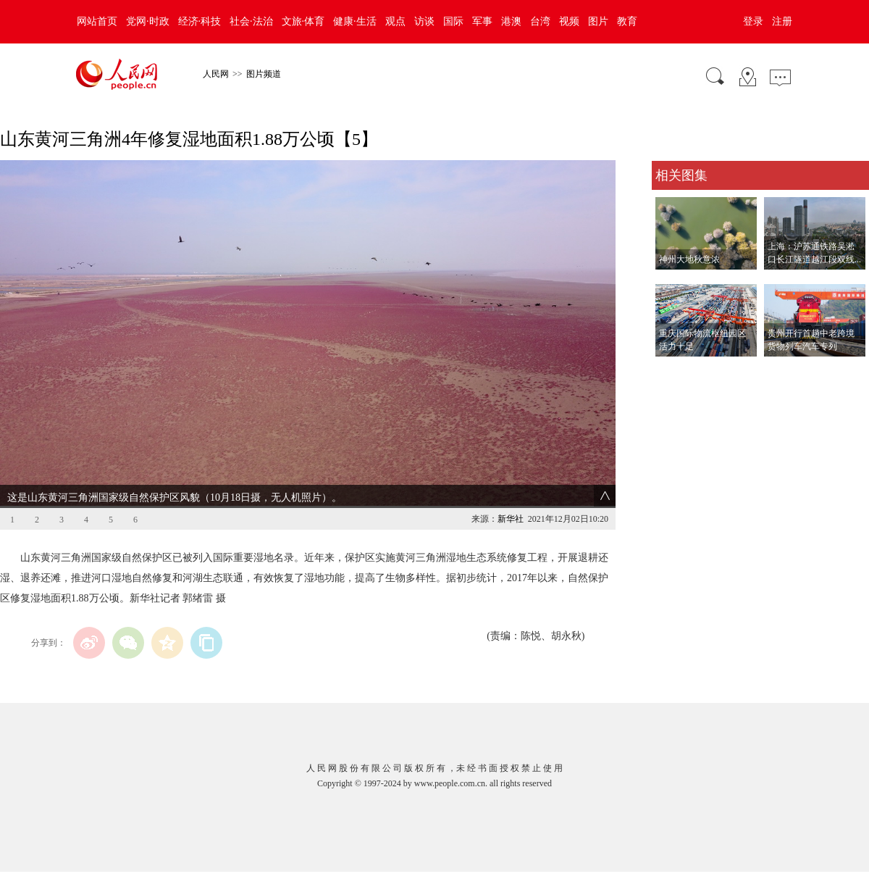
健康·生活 (355, 21)
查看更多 (672, 371)
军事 (482, 21)
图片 (598, 21)
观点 (395, 21)
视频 (569, 21)
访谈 (424, 21)
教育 (627, 21)
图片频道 (263, 74)
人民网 (216, 74)
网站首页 (97, 21)
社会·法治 (251, 21)
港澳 (511, 21)
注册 (782, 21)
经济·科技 (200, 21)
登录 (753, 21)
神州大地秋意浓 (689, 259)
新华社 (511, 519)
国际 (453, 21)
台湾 (540, 21)
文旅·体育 (303, 21)
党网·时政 (147, 21)
